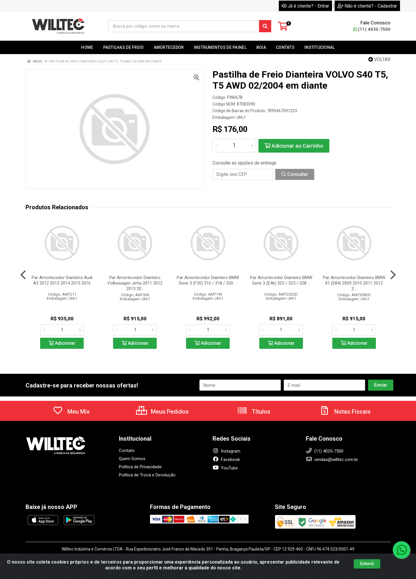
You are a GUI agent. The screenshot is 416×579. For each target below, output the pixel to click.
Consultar (294, 174)
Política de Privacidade (140, 466)
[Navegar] (23, 275)
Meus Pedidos (162, 411)
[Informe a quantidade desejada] (234, 145)
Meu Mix (71, 411)
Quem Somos (132, 458)
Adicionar (62, 343)
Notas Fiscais (345, 411)
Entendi (367, 563)
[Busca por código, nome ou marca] (183, 26)
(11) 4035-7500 (371, 29)
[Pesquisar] (265, 26)
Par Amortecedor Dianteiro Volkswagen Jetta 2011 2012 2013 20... (135, 283)
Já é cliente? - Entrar (305, 6)
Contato (127, 450)
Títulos (253, 411)
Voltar (379, 59)
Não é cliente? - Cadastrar (367, 6)
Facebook (226, 459)
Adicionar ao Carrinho (294, 146)
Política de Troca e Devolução (147, 475)
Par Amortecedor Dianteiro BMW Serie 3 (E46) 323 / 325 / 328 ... (281, 280)
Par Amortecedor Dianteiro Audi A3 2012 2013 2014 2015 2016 (62, 280)
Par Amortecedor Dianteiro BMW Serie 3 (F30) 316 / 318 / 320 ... (208, 280)
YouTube (225, 468)
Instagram (226, 451)
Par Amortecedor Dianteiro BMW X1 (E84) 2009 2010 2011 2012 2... (354, 283)
